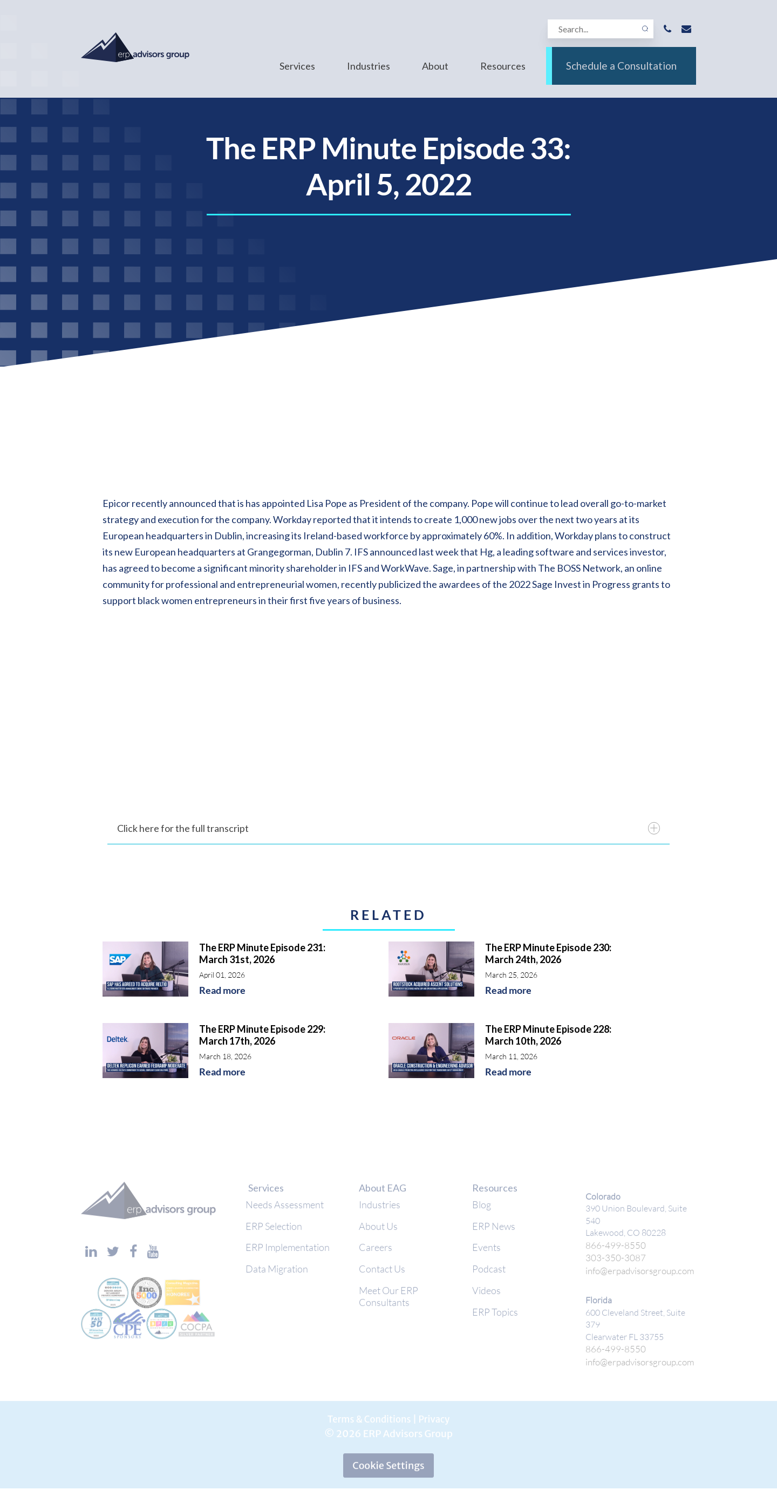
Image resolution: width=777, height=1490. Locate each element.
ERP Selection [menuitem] (274, 1232)
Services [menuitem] (297, 74)
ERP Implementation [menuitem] (288, 1255)
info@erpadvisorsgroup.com (637, 1273)
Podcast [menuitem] (489, 1277)
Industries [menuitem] (368, 74)
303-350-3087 (612, 1261)
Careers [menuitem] (375, 1255)
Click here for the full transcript (388, 828)
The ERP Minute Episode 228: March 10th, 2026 (548, 1035)
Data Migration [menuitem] (277, 1277)
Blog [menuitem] (481, 1209)
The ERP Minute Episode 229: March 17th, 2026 (262, 1035)
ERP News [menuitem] (493, 1232)
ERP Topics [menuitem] (495, 1323)
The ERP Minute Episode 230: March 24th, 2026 (548, 953)
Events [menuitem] (486, 1255)
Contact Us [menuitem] (382, 1277)
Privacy (437, 1420)
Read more (222, 990)
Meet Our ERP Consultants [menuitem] (388, 1306)
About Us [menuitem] (378, 1232)
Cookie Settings (388, 1466)
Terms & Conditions (368, 1420)
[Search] (599, 30)
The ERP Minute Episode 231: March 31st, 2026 (262, 953)
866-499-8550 (612, 1249)
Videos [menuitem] (486, 1300)
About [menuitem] (435, 74)
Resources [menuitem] (503, 74)
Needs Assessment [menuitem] (285, 1209)
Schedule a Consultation (621, 74)
